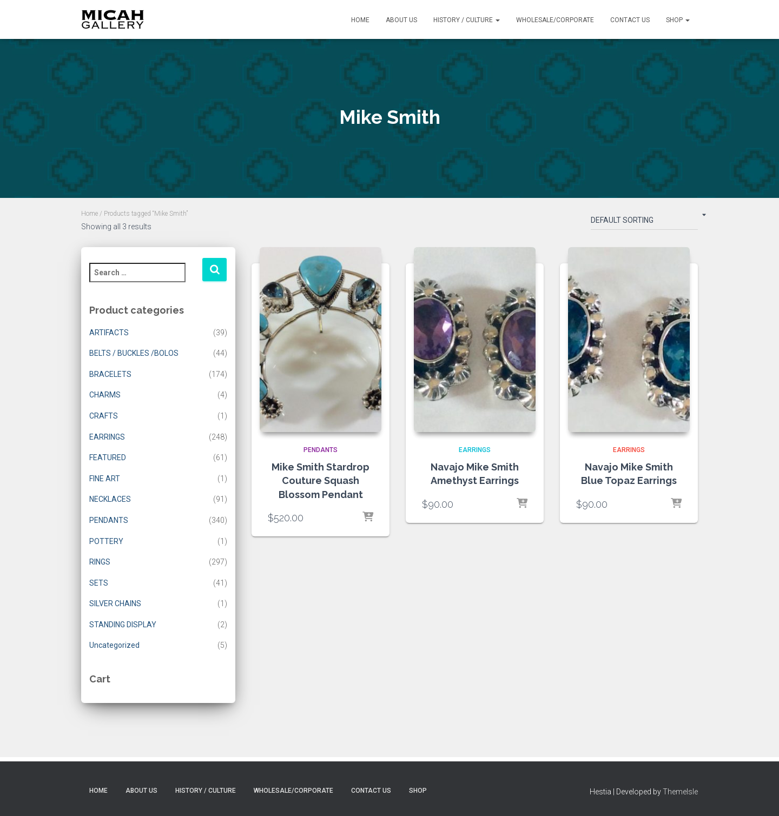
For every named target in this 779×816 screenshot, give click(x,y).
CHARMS (105, 394)
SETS (98, 583)
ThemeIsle (680, 791)
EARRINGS (107, 437)
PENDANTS (108, 520)
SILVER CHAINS (115, 603)
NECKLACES (110, 499)
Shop (678, 20)
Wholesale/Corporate (555, 20)
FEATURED (107, 457)
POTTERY (106, 541)
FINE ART (104, 478)
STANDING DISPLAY (122, 624)
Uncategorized (114, 645)
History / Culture (466, 20)
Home (360, 20)
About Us (401, 20)
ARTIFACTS (109, 332)
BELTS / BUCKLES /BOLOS (134, 353)
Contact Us (630, 20)
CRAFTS (103, 416)
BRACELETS (110, 374)
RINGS (99, 562)
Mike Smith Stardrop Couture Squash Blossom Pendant (320, 480)
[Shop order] (644, 222)
